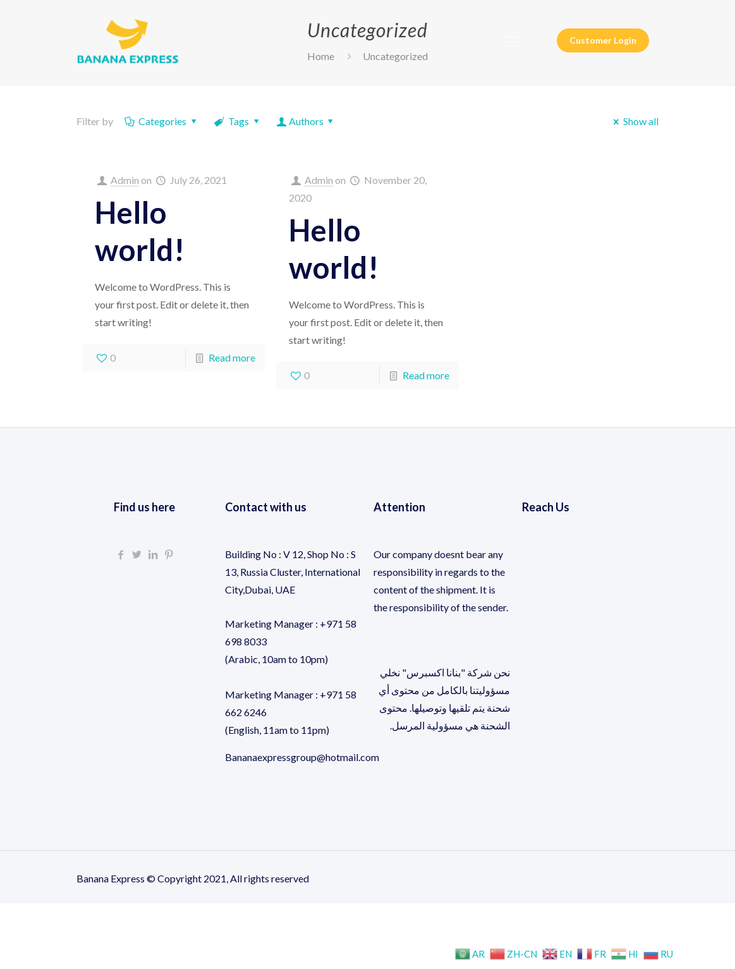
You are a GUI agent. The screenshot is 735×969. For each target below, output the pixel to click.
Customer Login (602, 40)
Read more (232, 357)
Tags (238, 121)
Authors (305, 121)
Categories (162, 121)
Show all (634, 121)
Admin (125, 180)
